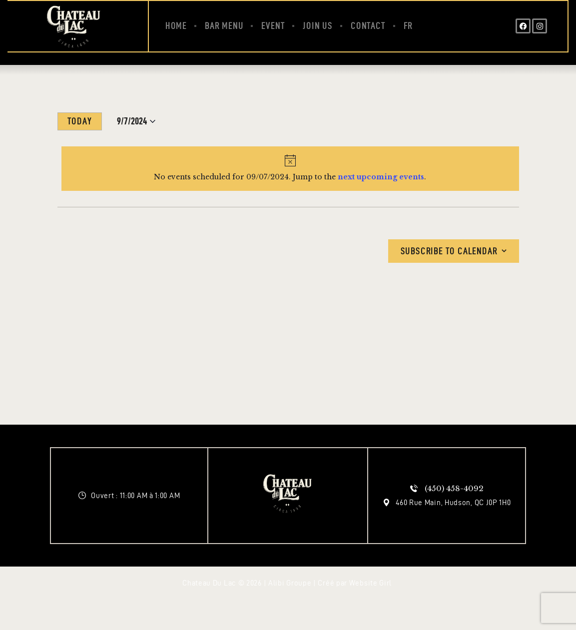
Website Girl (370, 583)
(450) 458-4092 (454, 488)
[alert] (290, 168)
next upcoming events (381, 176)
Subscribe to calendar (449, 251)
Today (79, 121)
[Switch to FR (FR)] (408, 25)
